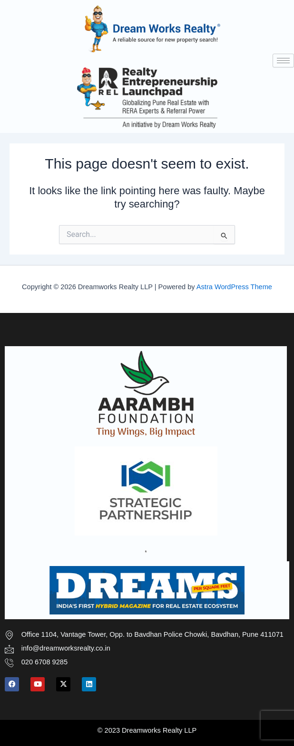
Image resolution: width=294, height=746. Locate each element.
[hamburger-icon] (283, 60)
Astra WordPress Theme (234, 287)
